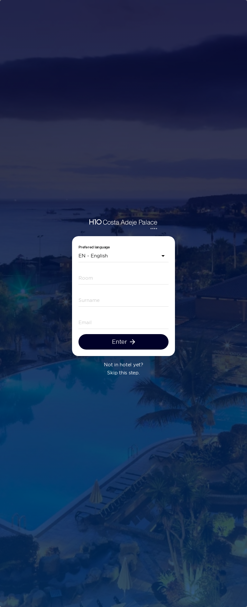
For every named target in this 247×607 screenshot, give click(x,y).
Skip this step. (123, 373)
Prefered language (94, 247)
